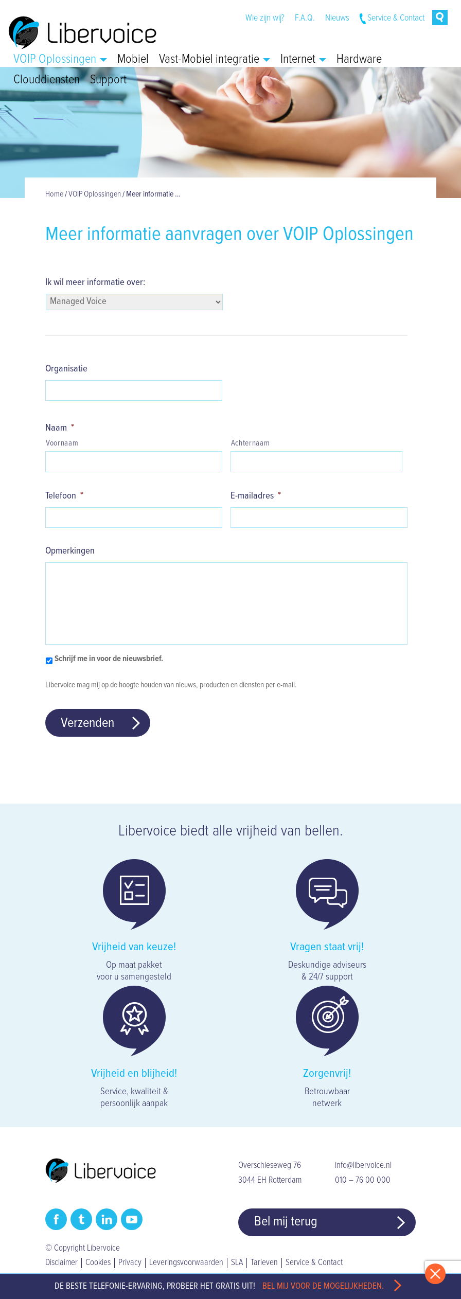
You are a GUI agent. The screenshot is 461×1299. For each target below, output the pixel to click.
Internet (303, 59)
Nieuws (337, 18)
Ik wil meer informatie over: (95, 282)
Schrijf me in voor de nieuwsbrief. (109, 658)
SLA (237, 1263)
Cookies (98, 1263)
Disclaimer (61, 1263)
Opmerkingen (70, 551)
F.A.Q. (305, 18)
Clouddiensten (46, 80)
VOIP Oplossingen (60, 59)
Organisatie (66, 369)
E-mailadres (255, 496)
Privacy (129, 1263)
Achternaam (250, 443)
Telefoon (64, 496)
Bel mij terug (285, 1222)
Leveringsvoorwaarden (186, 1263)
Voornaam (62, 443)
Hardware (359, 59)
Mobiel (133, 59)
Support (108, 80)
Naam (59, 428)
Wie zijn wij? (265, 18)
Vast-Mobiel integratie (214, 59)
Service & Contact (395, 18)
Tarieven (264, 1263)
